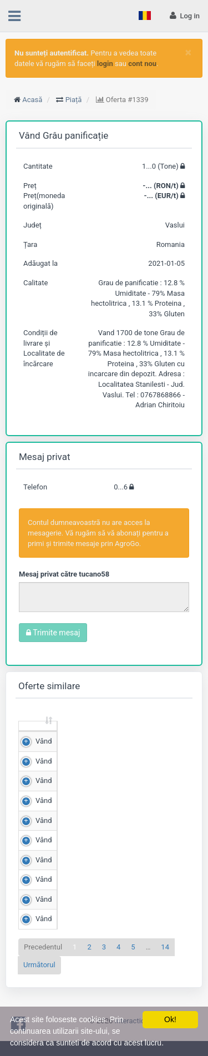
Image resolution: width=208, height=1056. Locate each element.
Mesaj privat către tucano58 (64, 574)
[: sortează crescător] (38, 736)
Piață (73, 99)
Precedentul (43, 967)
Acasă (32, 99)
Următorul (39, 986)
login (105, 63)
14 (165, 967)
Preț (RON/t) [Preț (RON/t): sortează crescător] (145, 735)
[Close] (188, 52)
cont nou (142, 63)
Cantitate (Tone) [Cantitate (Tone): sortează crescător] (76, 735)
